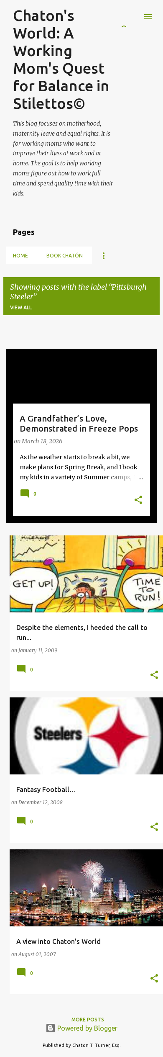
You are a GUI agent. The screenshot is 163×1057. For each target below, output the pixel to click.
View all (21, 307)
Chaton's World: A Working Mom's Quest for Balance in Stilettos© (61, 59)
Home (20, 255)
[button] (138, 501)
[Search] (131, 17)
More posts (87, 1019)
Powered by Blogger (81, 1028)
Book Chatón (64, 255)
